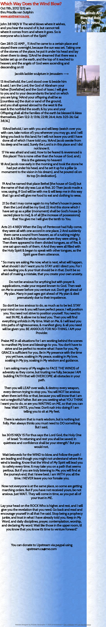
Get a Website (69, 625)
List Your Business (84, 625)
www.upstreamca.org (15, 16)
